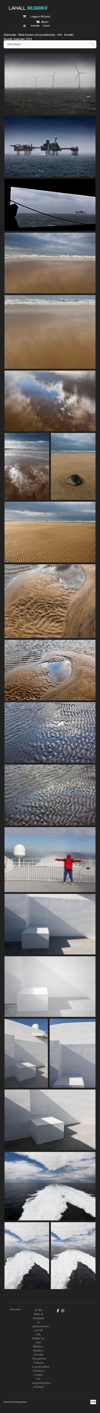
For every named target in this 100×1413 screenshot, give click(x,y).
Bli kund (45, 16)
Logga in (35, 16)
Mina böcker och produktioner (36, 35)
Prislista (38, 1370)
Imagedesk (21, 1402)
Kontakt (69, 35)
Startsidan (10, 35)
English (46, 25)
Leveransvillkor (41, 1366)
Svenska (35, 25)
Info (59, 35)
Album (45, 22)
